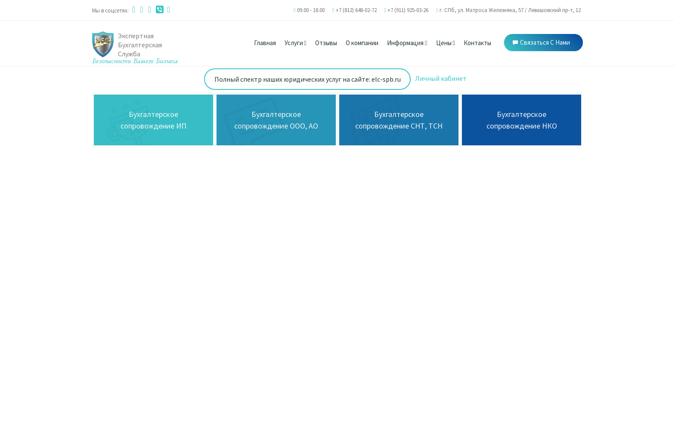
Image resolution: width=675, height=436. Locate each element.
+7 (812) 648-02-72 (356, 10)
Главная (265, 43)
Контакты (477, 43)
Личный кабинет (441, 78)
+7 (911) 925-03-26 (407, 10)
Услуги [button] (296, 43)
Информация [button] (407, 43)
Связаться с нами (541, 42)
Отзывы (326, 43)
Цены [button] (445, 43)
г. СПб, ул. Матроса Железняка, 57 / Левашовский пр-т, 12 (510, 10)
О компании (362, 43)
